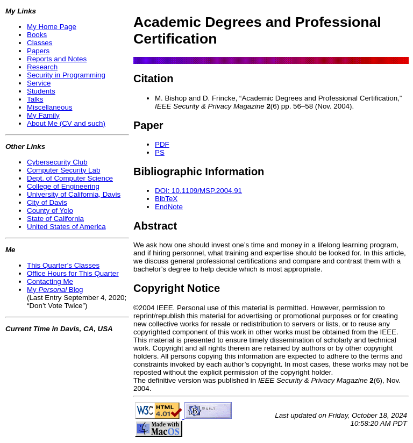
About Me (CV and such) (66, 123)
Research (42, 67)
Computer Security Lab (63, 170)
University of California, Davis (73, 194)
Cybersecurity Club (57, 162)
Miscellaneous (49, 107)
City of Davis (47, 202)
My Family (43, 115)
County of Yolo (50, 210)
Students (41, 91)
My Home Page (51, 27)
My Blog (55, 289)
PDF (162, 144)
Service (39, 83)
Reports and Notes (57, 59)
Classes (39, 43)
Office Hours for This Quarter (73, 273)
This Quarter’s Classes (63, 265)
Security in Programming (66, 75)
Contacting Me (50, 281)
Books (37, 35)
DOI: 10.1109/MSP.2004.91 (198, 191)
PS (160, 152)
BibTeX (166, 199)
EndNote (169, 207)
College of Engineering (63, 186)
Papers (38, 51)
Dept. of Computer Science (70, 178)
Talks (35, 99)
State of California (55, 219)
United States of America (66, 227)
